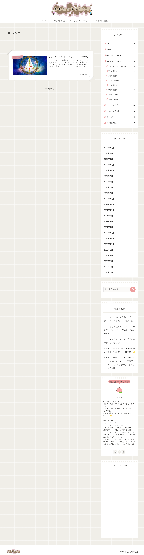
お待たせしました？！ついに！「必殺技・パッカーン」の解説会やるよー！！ (119, 330)
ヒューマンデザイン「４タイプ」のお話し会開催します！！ (119, 341)
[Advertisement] (51, 42)
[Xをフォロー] (119, 452)
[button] (133, 289)
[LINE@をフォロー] (123, 452)
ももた (119, 398)
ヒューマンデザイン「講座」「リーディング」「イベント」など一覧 (119, 319)
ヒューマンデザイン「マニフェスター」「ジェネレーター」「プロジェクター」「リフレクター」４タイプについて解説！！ (119, 363)
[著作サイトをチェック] (115, 452)
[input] (118, 289)
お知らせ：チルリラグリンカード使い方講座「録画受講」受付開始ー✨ (119, 350)
